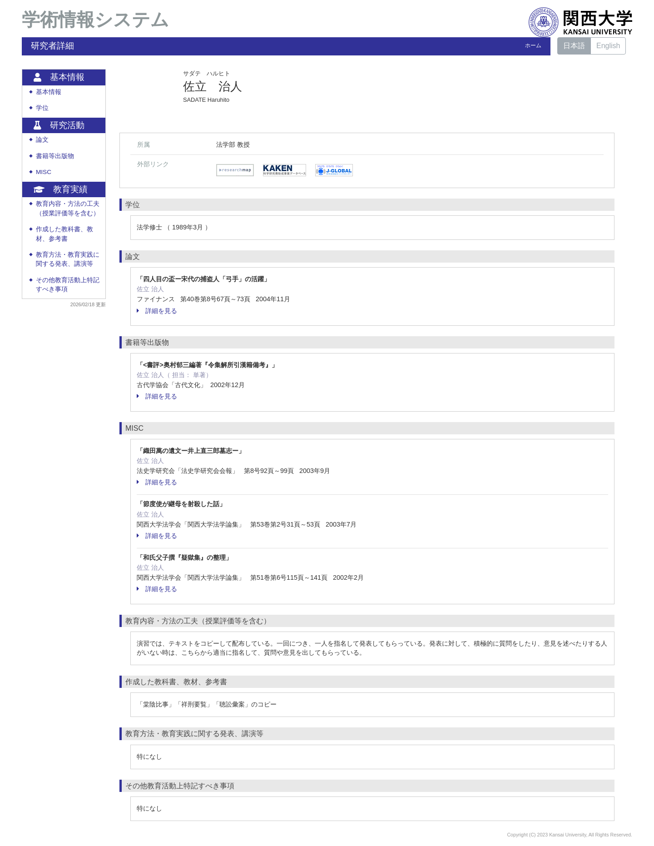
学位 (42, 108)
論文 (42, 139)
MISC (43, 172)
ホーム (533, 45)
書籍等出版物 (55, 156)
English (608, 46)
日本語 (574, 46)
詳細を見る (157, 310)
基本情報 (48, 92)
